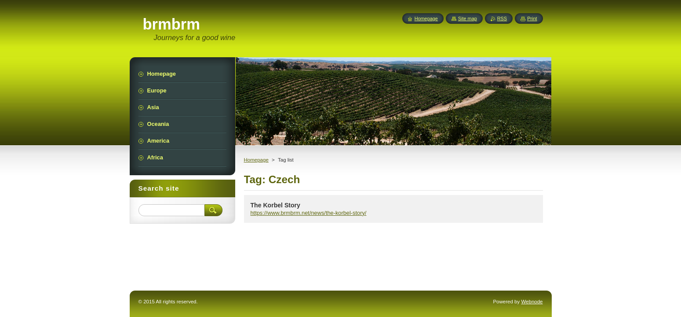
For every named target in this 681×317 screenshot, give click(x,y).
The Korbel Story (275, 205)
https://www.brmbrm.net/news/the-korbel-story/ (309, 213)
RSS (502, 18)
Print (532, 18)
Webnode (532, 301)
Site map (467, 18)
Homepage (256, 159)
